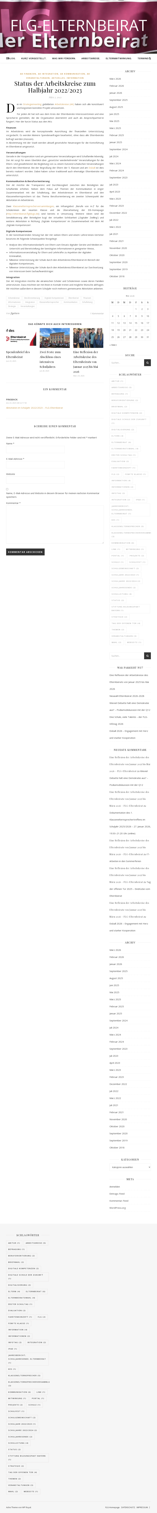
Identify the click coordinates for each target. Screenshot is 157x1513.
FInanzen (87, 298)
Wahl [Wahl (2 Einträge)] (116, 642)
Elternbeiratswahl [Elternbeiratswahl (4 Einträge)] (125, 448)
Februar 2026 (116, 85)
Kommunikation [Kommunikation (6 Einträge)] (123, 543)
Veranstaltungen (28, 306)
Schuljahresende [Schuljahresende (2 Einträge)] (124, 587)
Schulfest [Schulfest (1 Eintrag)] (137, 562)
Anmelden (114, 1186)
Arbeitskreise (14, 298)
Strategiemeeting (32, 104)
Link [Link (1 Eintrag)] (116, 549)
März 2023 (115, 198)
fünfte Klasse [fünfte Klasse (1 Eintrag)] (135, 474)
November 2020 (118, 248)
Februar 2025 (116, 135)
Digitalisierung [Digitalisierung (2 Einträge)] (123, 429)
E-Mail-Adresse (15, 458)
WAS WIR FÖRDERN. (64, 58)
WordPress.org (117, 1207)
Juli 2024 (113, 156)
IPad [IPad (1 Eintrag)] (140, 500)
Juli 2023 (113, 184)
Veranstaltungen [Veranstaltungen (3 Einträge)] (124, 636)
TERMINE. (143, 58)
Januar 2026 (115, 92)
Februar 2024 (116, 170)
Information (75, 78)
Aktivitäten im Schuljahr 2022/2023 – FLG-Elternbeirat (34, 407)
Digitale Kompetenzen (54, 298)
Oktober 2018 (116, 276)
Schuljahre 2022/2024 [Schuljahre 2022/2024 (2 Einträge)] (126, 581)
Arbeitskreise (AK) (65, 104)
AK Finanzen (28, 74)
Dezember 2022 (118, 212)
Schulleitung (87, 302)
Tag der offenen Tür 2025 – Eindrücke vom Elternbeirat (130, 888)
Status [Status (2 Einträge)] (118, 600)
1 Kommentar (97, 313)
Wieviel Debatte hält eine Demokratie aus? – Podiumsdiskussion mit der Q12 (128, 778)
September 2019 (118, 269)
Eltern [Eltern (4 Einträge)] (118, 436)
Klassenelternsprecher (49, 302)
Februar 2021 (116, 241)
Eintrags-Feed (116, 1193)
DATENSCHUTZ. (128, 1507)
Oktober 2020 (116, 255)
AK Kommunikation (72, 74)
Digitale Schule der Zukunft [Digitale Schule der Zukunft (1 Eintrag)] (129, 421)
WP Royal (26, 1507)
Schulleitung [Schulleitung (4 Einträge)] (122, 594)
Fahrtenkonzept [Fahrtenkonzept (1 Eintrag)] (124, 468)
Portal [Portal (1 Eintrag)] (118, 555)
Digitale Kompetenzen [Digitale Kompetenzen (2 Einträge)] (127, 413)
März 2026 (115, 78)
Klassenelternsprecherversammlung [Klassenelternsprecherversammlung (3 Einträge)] (30, 1384)
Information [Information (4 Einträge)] (121, 480)
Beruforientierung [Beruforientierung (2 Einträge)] (125, 400)
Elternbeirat (74, 298)
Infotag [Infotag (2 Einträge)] (118, 493)
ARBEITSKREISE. (90, 58)
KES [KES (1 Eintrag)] (115, 520)
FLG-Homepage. (112, 1507)
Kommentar (13, 502)
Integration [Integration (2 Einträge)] (121, 500)
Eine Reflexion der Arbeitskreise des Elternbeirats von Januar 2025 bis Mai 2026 (85, 361)
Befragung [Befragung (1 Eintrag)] (120, 394)
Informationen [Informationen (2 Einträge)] (123, 487)
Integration (30, 302)
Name (10, 443)
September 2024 (118, 149)
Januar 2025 (115, 142)
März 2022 (115, 226)
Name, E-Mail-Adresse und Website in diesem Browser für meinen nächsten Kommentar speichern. (53, 495)
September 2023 (118, 177)
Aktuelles (58, 78)
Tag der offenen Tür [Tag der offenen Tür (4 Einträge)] (126, 623)
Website (10, 473)
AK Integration (48, 74)
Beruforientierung (32, 298)
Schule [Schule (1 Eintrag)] (118, 562)
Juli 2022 (113, 219)
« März (113, 344)
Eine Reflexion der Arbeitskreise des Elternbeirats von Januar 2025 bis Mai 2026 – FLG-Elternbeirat (129, 764)
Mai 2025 (114, 121)
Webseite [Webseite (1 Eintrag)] (134, 642)
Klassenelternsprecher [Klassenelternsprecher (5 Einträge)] (128, 526)
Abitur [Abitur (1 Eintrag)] (117, 381)
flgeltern (15, 313)
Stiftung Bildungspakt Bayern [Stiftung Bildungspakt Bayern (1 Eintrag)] (126, 609)
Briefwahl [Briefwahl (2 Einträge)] (119, 406)
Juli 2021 (113, 233)
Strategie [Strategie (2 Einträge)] (119, 617)
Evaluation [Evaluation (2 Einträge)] (120, 461)
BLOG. (12, 58)
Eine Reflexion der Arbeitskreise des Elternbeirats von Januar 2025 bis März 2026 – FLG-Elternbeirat (129, 799)
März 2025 (115, 128)
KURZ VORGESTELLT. (34, 58)
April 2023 (114, 191)
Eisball (92, 167)
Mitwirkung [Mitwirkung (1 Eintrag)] (135, 549)
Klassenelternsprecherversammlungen (33, 206)
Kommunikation (70, 302)
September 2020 (118, 262)
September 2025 (118, 99)
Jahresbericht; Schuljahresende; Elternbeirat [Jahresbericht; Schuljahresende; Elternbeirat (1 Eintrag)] (122, 510)
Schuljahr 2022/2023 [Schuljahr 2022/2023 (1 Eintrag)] (125, 575)
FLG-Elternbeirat (78, 25)
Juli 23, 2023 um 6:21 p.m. (16, 403)
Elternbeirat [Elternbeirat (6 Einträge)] (121, 442)
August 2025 (116, 106)
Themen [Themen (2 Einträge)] (118, 629)
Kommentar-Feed (118, 1200)
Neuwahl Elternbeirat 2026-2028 (126, 695)
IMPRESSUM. (142, 1507)
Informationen (14, 302)
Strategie (12, 306)
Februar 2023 (116, 205)
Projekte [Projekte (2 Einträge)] (137, 555)
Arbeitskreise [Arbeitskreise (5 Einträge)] (122, 387)
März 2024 (115, 163)
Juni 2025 (114, 113)
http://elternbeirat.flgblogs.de (22, 213)
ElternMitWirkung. (119, 58)
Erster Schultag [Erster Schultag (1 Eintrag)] (124, 455)
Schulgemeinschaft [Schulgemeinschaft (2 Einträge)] (125, 568)
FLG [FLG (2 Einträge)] (115, 474)
